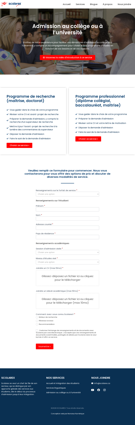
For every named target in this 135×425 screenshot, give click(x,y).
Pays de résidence (46, 233)
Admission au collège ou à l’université (63, 392)
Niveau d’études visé (47, 258)
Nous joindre (124, 4)
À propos (107, 4)
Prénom (40, 206)
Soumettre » (44, 346)
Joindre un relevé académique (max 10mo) (58, 291)
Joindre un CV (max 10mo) (49, 268)
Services (80, 4)
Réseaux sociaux (44, 321)
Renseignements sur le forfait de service (56, 190)
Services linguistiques (56, 388)
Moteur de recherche (46, 317)
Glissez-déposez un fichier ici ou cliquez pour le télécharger (67, 278)
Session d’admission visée (49, 249)
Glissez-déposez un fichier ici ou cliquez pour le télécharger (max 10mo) (67, 301)
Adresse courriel (44, 224)
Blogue (93, 4)
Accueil (67, 4)
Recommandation (45, 324)
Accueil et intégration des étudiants (62, 383)
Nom (39, 215)
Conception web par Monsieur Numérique (67, 414)
